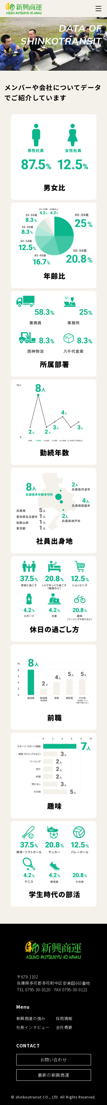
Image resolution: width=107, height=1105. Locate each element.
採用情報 (64, 1018)
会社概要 (64, 1027)
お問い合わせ (53, 1060)
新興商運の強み (30, 1018)
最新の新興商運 (53, 1075)
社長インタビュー (33, 1027)
